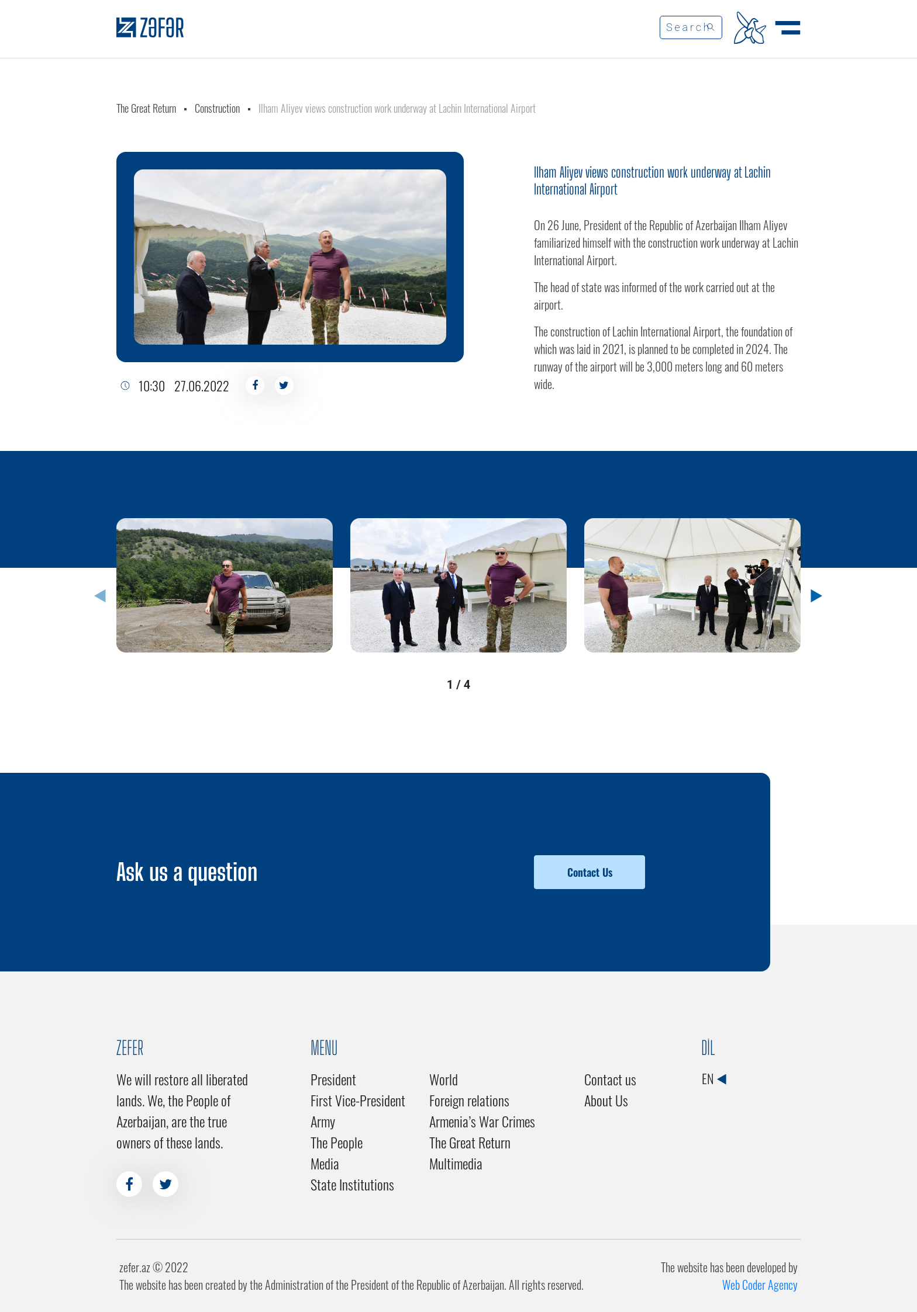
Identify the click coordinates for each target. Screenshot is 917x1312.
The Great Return (146, 108)
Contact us (610, 1078)
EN (714, 1078)
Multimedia (455, 1163)
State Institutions (352, 1184)
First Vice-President (358, 1099)
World (443, 1078)
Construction (217, 108)
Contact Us (589, 872)
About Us (606, 1099)
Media (325, 1163)
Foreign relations (469, 1099)
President (333, 1078)
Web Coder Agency (760, 1284)
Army (323, 1120)
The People (337, 1142)
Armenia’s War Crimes (482, 1120)
